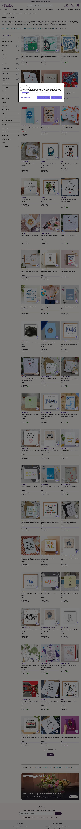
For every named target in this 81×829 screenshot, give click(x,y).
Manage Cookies (25, 97)
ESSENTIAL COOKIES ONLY (43, 97)
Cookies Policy (25, 92)
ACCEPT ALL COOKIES (56, 97)
